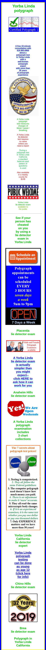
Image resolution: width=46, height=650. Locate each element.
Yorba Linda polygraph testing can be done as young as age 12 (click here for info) (23, 564)
